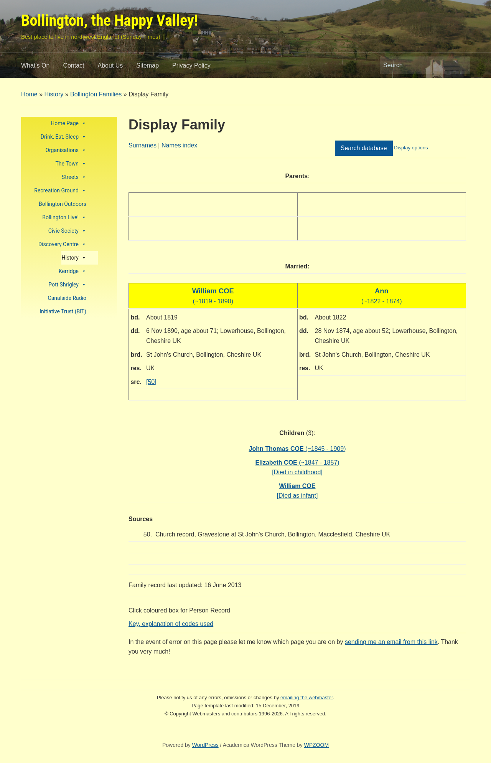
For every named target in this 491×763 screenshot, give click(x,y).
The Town (70, 163)
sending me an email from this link (391, 642)
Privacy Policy (191, 65)
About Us (110, 65)
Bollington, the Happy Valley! (109, 21)
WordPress (205, 745)
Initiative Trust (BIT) (63, 311)
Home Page (68, 123)
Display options (411, 148)
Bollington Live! (64, 217)
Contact (73, 65)
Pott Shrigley (67, 284)
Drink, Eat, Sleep (63, 137)
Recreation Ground (60, 190)
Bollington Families (96, 94)
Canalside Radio (67, 298)
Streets (74, 177)
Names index (179, 145)
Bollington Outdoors (62, 204)
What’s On (35, 65)
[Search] (417, 65)
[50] (151, 382)
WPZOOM (316, 745)
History (53, 94)
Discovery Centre (62, 244)
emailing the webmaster (306, 697)
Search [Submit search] (460, 65)
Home (29, 94)
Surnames (143, 145)
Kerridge (72, 271)
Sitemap (147, 65)
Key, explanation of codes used (171, 624)
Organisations (65, 150)
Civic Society (67, 231)
